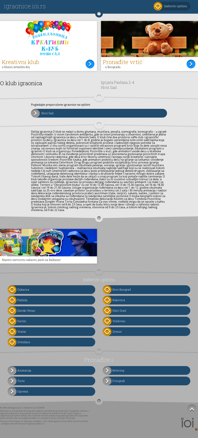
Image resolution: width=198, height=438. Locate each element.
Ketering (118, 370)
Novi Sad (47, 113)
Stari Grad (119, 310)
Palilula (22, 300)
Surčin (21, 321)
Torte (21, 381)
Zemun (117, 331)
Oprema (22, 391)
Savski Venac (26, 310)
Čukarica (23, 289)
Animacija (24, 370)
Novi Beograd (121, 289)
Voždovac (119, 321)
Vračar (21, 331)
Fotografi (118, 381)
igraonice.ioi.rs (25, 6)
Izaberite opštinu (175, 6)
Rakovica (118, 300)
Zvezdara (23, 342)
